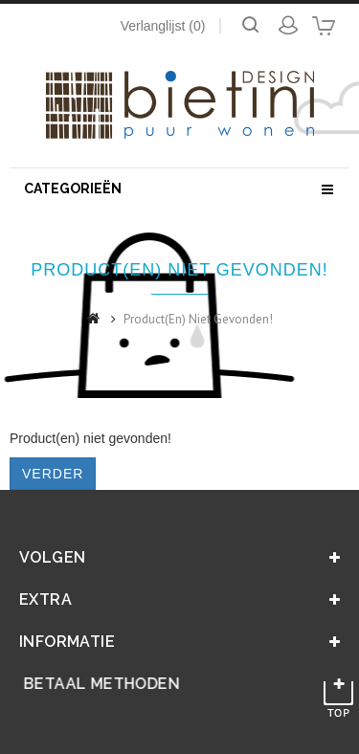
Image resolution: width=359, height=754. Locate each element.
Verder (52, 473)
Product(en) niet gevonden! (198, 319)
